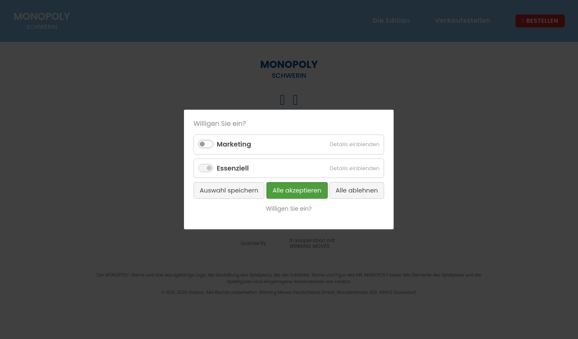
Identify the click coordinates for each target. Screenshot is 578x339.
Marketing (234, 144)
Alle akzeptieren (297, 190)
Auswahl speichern (229, 190)
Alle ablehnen (357, 190)
